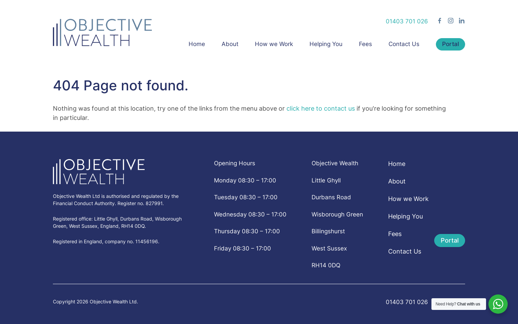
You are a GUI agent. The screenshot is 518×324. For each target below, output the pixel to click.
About (230, 44)
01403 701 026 (407, 21)
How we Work (274, 44)
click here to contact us (320, 108)
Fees (365, 44)
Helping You (325, 44)
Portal (450, 44)
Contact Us (403, 44)
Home (197, 44)
